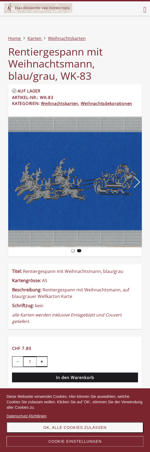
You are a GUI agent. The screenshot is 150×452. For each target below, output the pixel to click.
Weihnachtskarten (59, 103)
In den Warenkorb (75, 377)
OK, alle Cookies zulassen (75, 427)
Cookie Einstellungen (74, 441)
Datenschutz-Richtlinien (27, 416)
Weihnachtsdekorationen (106, 103)
